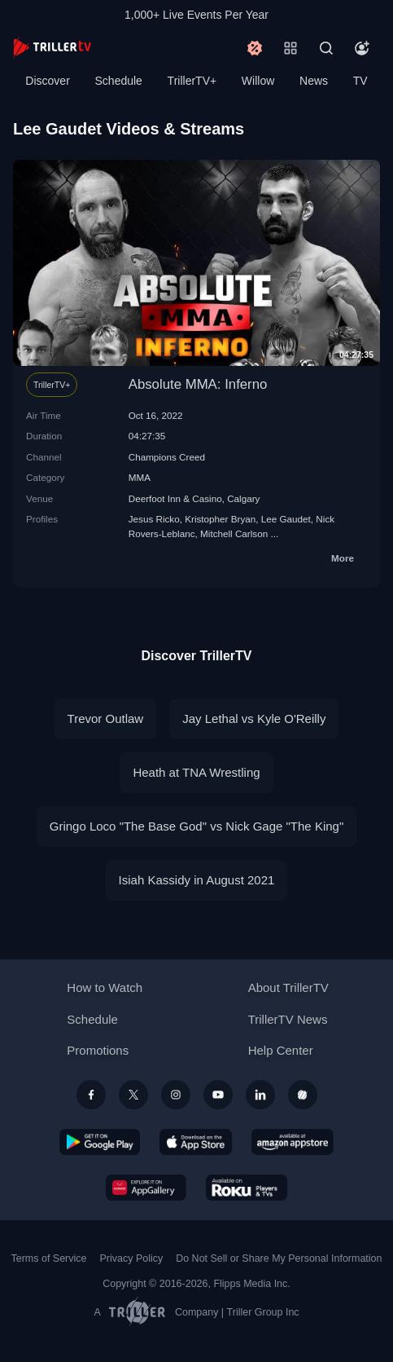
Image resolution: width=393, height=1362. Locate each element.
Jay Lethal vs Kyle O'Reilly (253, 718)
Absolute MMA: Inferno (198, 384)
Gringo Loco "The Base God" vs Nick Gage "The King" (196, 826)
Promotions (98, 1050)
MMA (140, 477)
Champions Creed (167, 457)
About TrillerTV (288, 987)
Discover (47, 80)
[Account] (362, 48)
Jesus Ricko (154, 519)
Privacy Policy (131, 1258)
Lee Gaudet (286, 519)
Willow (258, 80)
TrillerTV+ (192, 80)
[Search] (326, 48)
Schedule (118, 80)
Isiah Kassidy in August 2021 (197, 880)
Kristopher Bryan (220, 519)
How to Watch (104, 987)
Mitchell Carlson (234, 533)
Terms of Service (49, 1258)
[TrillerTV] (52, 48)
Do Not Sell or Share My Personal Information (279, 1258)
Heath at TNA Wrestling (196, 772)
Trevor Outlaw (106, 718)
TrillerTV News (288, 1019)
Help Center (280, 1050)
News (313, 80)
